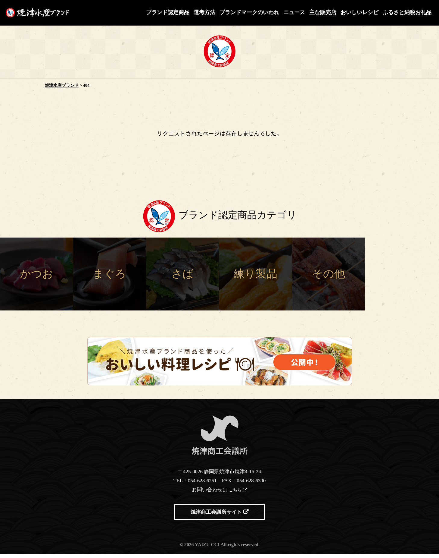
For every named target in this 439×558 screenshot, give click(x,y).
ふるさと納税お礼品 (407, 12)
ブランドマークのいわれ (249, 12)
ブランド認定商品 (167, 12)
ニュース (294, 12)
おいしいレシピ (359, 12)
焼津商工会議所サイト (216, 516)
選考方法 (204, 12)
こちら (236, 493)
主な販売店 (322, 12)
